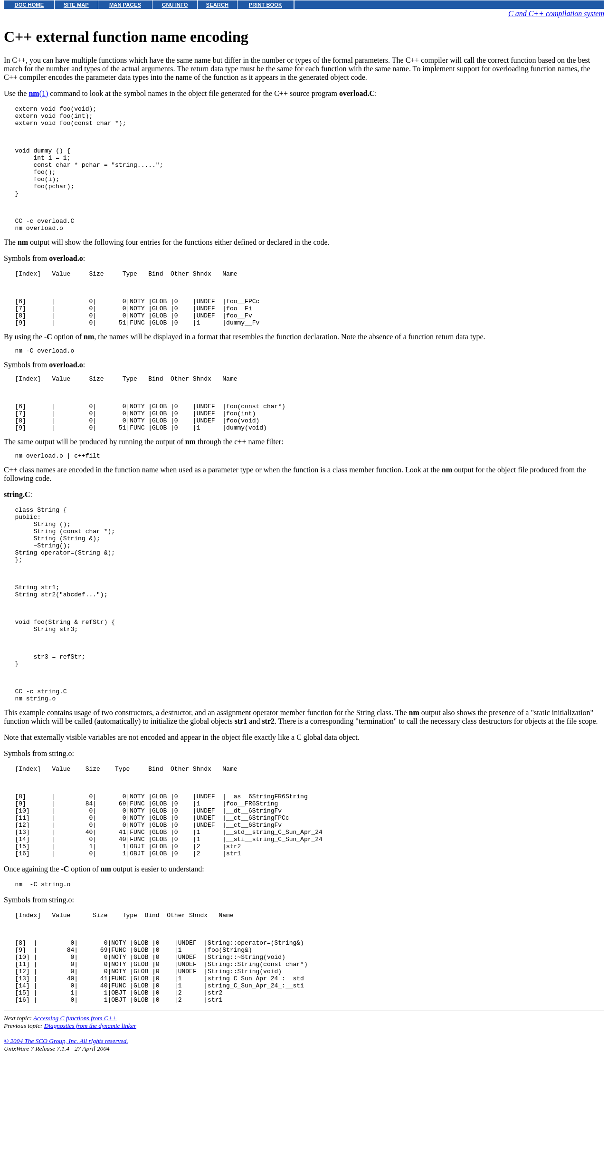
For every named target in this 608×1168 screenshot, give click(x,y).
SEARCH (217, 5)
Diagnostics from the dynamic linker (90, 1141)
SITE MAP (76, 5)
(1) (38, 93)
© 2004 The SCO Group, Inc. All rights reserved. (66, 1156)
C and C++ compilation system (556, 14)
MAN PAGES (125, 5)
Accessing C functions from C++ (75, 1133)
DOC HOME (29, 5)
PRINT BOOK (265, 5)
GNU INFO (175, 5)
